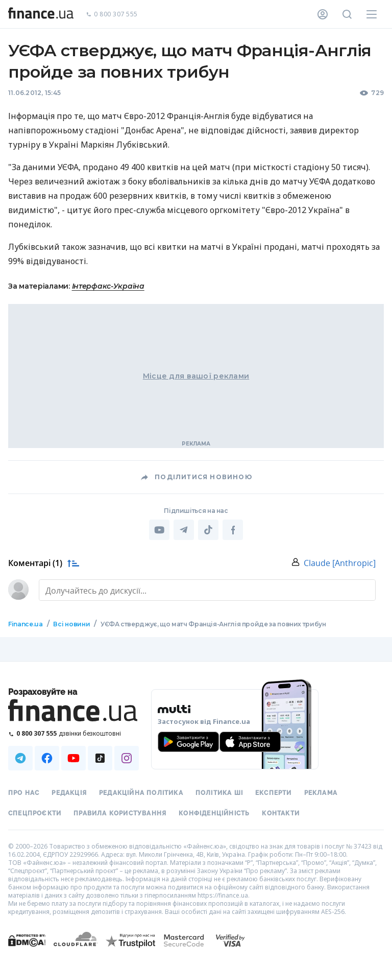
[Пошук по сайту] (347, 14)
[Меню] (371, 14)
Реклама (320, 792)
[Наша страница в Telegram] (20, 758)
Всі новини (71, 624)
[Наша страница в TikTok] (100, 758)
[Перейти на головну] (41, 14)
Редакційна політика (141, 792)
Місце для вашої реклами (196, 376)
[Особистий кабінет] (322, 14)
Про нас (23, 792)
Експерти (273, 792)
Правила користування (120, 813)
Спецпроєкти (34, 813)
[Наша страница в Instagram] (126, 758)
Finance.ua (25, 624)
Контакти (281, 813)
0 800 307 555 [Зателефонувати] (112, 14)
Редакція (69, 792)
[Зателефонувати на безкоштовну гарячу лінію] (73, 733)
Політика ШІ (219, 792)
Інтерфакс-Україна (108, 286)
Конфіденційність (214, 813)
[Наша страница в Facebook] (47, 758)
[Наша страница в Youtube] (73, 758)
